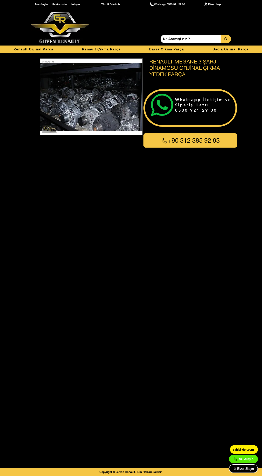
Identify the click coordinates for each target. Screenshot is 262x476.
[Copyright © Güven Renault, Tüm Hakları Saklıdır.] (130, 472)
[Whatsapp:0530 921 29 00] (167, 4)
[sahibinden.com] (244, 449)
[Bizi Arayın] (243, 459)
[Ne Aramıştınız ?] (187, 39)
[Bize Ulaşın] (213, 4)
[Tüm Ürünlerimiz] (111, 4)
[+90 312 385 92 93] (190, 140)
